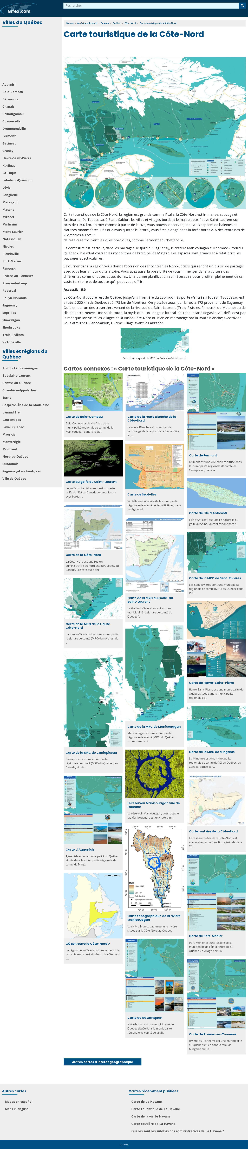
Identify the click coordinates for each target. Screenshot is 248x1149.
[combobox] (151, 6)
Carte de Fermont (203, 455)
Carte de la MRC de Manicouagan (154, 726)
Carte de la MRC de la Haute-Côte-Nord (89, 626)
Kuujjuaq (9, 165)
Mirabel (8, 217)
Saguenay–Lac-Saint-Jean (21, 471)
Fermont (9, 136)
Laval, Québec (13, 427)
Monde (70, 23)
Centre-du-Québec (16, 383)
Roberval (9, 290)
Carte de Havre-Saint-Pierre (211, 683)
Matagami (10, 202)
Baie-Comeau (12, 92)
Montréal (9, 449)
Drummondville (14, 129)
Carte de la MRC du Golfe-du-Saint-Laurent (151, 600)
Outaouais (10, 464)
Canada (105, 23)
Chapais (8, 106)
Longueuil (10, 195)
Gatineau (9, 143)
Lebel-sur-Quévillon (17, 180)
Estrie (6, 397)
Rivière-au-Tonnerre (18, 276)
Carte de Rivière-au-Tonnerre (212, 1034)
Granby (7, 151)
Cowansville (11, 121)
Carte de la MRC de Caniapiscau (91, 752)
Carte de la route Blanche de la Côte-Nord (151, 419)
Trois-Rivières (13, 335)
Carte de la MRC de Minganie (212, 752)
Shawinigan (11, 320)
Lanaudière (11, 412)
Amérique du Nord (87, 23)
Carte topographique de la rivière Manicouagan (153, 918)
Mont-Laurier (12, 232)
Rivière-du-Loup (14, 283)
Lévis (6, 187)
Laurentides (11, 420)
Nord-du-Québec (15, 456)
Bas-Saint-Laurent (16, 375)
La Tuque (9, 173)
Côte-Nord (130, 23)
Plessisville (10, 254)
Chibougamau (13, 114)
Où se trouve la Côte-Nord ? (88, 943)
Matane (8, 210)
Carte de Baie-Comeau (84, 417)
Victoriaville (11, 342)
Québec (117, 23)
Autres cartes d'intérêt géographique (102, 1062)
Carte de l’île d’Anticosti (208, 513)
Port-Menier (11, 261)
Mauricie (9, 434)
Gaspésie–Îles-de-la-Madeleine (25, 405)
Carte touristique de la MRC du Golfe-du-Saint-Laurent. (155, 358)
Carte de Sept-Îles (141, 494)
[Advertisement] (31, 55)
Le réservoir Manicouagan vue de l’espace (153, 805)
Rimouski (9, 268)
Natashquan (11, 239)
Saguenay (9, 305)
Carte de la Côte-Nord (83, 555)
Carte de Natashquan (144, 1017)
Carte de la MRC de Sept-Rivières (215, 578)
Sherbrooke (11, 327)
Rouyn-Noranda (14, 298)
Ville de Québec (14, 478)
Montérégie (11, 442)
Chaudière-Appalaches (19, 390)
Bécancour (10, 99)
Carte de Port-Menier (206, 936)
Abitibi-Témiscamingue (20, 368)
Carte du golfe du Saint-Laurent (91, 482)
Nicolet (8, 246)
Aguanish (9, 84)
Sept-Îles (9, 313)
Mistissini (9, 224)
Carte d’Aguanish (80, 849)
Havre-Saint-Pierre (16, 158)
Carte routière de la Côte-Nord (213, 831)
